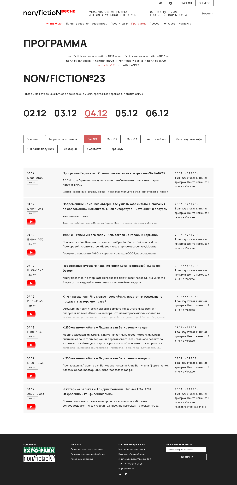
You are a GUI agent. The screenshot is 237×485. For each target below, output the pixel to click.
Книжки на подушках (40, 149)
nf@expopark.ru (126, 468)
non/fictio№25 (104, 61)
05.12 (126, 113)
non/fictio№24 (156, 61)
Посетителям (119, 23)
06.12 (157, 113)
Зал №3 (132, 139)
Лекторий (70, 149)
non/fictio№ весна (78, 61)
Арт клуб (117, 149)
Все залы (33, 139)
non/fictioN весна (79, 56)
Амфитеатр (94, 149)
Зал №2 (112, 139)
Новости (207, 13)
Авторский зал (156, 139)
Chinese (204, 3)
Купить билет (54, 23)
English (186, 3)
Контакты (185, 23)
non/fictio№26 (155, 56)
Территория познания (63, 139)
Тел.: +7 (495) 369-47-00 (130, 463)
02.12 (35, 113)
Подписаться (186, 456)
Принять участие (77, 23)
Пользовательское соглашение (87, 449)
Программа (138, 23)
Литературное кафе (189, 139)
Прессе (154, 23)
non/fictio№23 (106, 65)
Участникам (99, 23)
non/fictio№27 (104, 56)
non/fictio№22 (129, 65)
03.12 (65, 113)
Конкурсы (169, 23)
